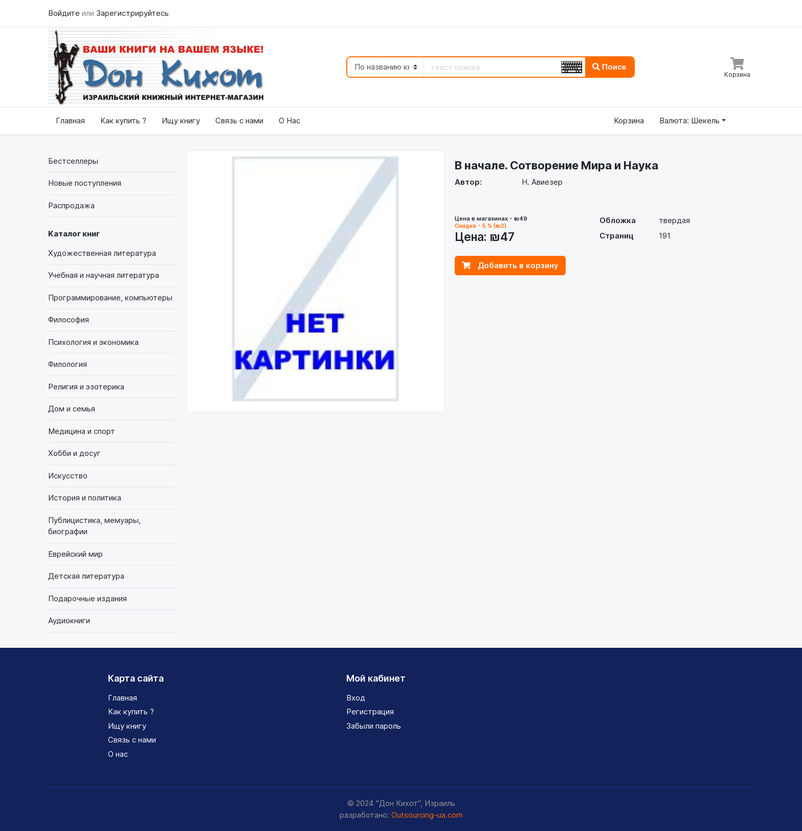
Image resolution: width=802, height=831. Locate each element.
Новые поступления (84, 183)
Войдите (65, 13)
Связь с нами (239, 120)
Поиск (609, 67)
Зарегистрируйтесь (132, 13)
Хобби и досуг (74, 453)
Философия (68, 319)
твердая (674, 220)
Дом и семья (71, 408)
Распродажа (71, 205)
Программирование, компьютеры (110, 297)
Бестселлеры (73, 161)
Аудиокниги (69, 620)
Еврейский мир (75, 554)
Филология (67, 364)
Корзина (629, 120)
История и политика (84, 497)
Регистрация (370, 711)
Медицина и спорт (81, 431)
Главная (70, 120)
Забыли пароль (373, 726)
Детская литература (86, 576)
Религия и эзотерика (86, 386)
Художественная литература (102, 253)
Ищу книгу (181, 120)
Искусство (67, 475)
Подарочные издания (87, 598)
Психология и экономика (93, 342)
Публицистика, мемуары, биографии (94, 526)
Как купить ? (123, 120)
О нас (118, 754)
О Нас (289, 120)
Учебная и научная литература (103, 275)
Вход (355, 698)
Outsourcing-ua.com (427, 815)
